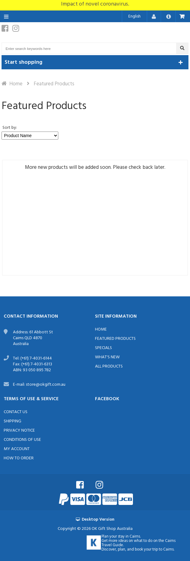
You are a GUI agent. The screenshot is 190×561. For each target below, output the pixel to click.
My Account (17, 449)
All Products (109, 366)
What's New (107, 357)
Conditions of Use (22, 439)
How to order (19, 458)
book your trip (146, 550)
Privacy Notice (19, 430)
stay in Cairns (129, 537)
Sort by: (9, 127)
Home (16, 84)
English (134, 16)
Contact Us (15, 412)
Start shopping (23, 62)
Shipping (12, 421)
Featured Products (115, 338)
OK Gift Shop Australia (112, 528)
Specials (103, 348)
